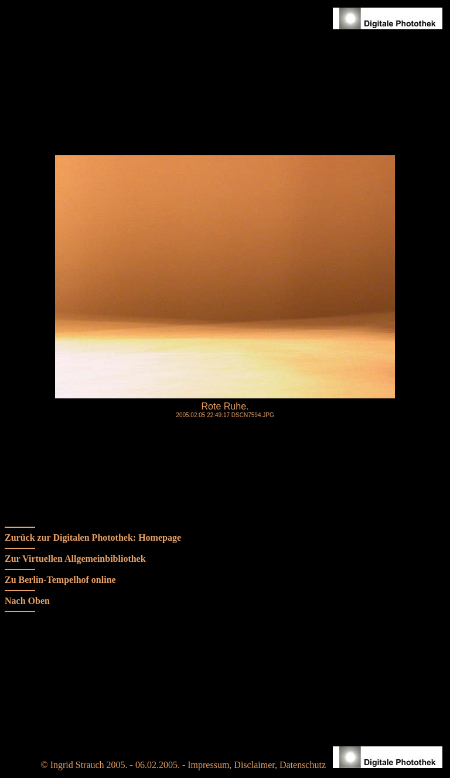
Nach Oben (27, 601)
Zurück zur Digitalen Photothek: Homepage (93, 537)
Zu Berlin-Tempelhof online (60, 580)
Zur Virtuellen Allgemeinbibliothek (75, 559)
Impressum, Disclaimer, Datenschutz (259, 765)
